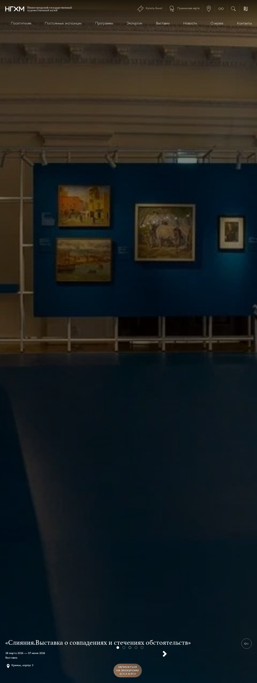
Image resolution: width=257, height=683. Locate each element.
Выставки (163, 23)
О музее (216, 23)
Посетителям (21, 23)
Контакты (244, 23)
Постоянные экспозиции (63, 23)
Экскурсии (134, 23)
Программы (104, 23)
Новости (190, 23)
